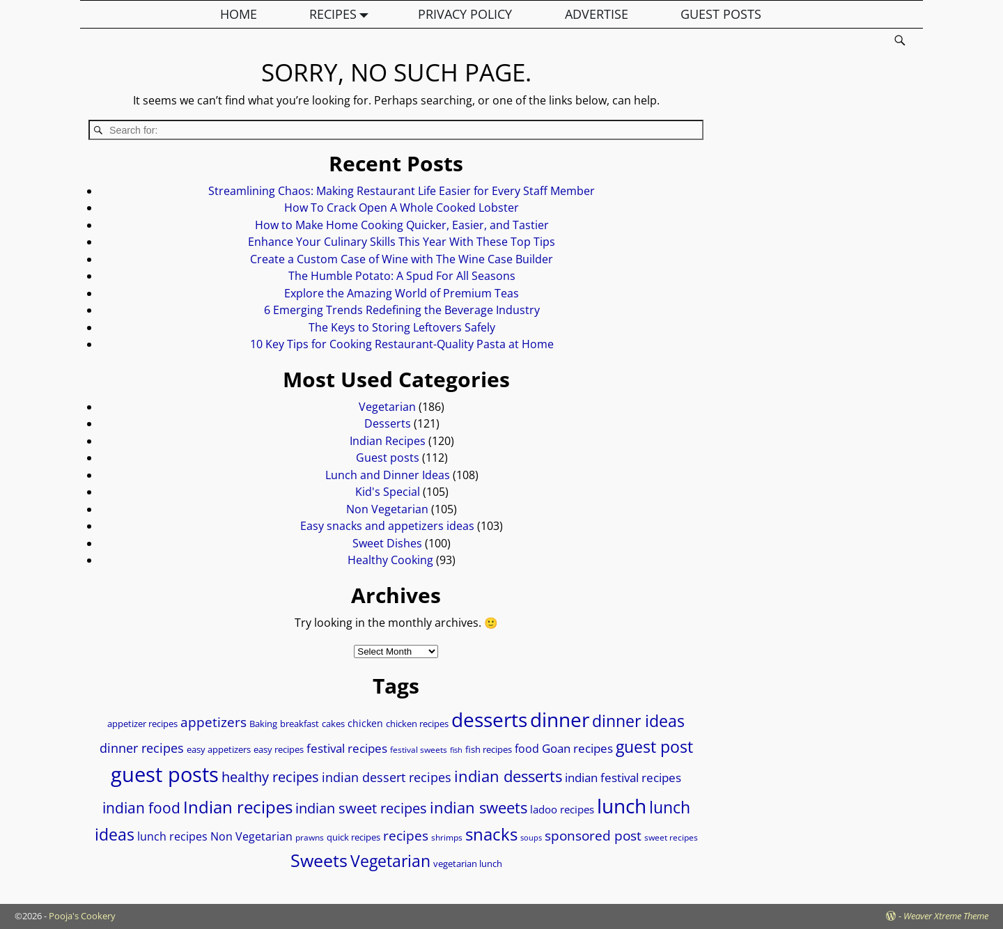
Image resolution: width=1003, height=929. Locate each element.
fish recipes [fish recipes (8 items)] (488, 750)
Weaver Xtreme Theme (945, 916)
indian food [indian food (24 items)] (141, 808)
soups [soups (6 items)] (531, 838)
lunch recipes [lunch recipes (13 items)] (172, 836)
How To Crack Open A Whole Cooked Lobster (401, 207)
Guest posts (387, 457)
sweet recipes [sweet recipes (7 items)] (671, 837)
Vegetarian (387, 406)
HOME (238, 14)
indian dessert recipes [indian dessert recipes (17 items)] (386, 777)
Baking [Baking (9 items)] (263, 723)
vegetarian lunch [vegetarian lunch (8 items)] (467, 864)
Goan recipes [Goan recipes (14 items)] (577, 748)
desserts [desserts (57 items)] (489, 719)
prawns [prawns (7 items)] (309, 837)
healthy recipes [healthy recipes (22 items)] (270, 776)
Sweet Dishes (387, 543)
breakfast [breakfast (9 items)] (299, 723)
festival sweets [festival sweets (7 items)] (418, 749)
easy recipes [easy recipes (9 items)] (279, 749)
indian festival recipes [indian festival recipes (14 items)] (623, 778)
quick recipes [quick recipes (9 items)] (353, 837)
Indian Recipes (388, 440)
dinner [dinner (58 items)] (559, 719)
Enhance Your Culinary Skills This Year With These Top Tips (401, 241)
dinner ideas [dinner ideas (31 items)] (638, 721)
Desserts (387, 423)
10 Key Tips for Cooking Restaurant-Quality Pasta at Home (402, 344)
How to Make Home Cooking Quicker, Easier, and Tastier (402, 225)
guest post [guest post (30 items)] (654, 747)
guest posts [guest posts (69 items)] (165, 774)
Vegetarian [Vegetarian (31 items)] (390, 861)
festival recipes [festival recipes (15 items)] (346, 748)
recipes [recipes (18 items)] (405, 835)
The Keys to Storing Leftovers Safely (402, 327)
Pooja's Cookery (82, 916)
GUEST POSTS (721, 14)
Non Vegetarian (387, 509)
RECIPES (342, 14)
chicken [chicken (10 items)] (365, 723)
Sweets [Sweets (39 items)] (319, 860)
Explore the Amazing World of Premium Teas (401, 293)
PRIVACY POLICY (465, 14)
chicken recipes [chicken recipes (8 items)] (417, 724)
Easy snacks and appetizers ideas (387, 525)
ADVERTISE (596, 14)
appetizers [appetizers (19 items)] (213, 722)
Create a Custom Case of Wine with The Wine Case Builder (401, 259)
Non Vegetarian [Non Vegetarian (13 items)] (251, 836)
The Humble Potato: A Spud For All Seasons (401, 275)
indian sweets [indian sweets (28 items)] (478, 807)
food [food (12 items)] (527, 748)
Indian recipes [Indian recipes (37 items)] (238, 806)
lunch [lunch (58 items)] (621, 806)
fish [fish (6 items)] (456, 750)
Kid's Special (387, 491)
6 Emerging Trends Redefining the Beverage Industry (402, 310)
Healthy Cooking (390, 560)
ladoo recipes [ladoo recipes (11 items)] (562, 809)
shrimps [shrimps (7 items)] (446, 837)
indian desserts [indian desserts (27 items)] (508, 776)
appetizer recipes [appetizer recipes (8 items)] (142, 724)
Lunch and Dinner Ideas (387, 475)
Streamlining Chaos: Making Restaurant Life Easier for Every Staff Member (401, 190)
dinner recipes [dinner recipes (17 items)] (142, 747)
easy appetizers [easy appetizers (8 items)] (219, 750)
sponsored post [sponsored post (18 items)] (593, 835)
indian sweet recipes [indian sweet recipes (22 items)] (361, 808)
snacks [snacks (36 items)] (491, 833)
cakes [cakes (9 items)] (333, 723)
